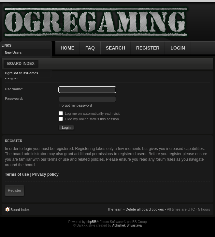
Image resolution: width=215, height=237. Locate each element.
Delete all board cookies (145, 209)
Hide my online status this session (89, 119)
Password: (14, 98)
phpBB (91, 222)
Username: (14, 89)
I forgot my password (75, 105)
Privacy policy (45, 174)
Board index (21, 63)
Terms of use (17, 174)
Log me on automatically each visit (89, 113)
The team (114, 209)
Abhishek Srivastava (127, 225)
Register (14, 190)
